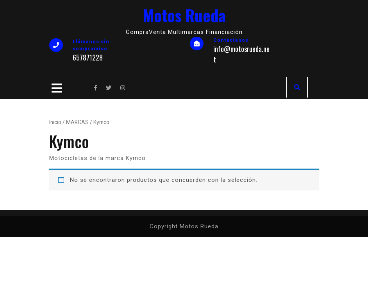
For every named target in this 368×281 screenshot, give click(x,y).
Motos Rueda (184, 15)
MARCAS (77, 122)
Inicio (55, 122)
